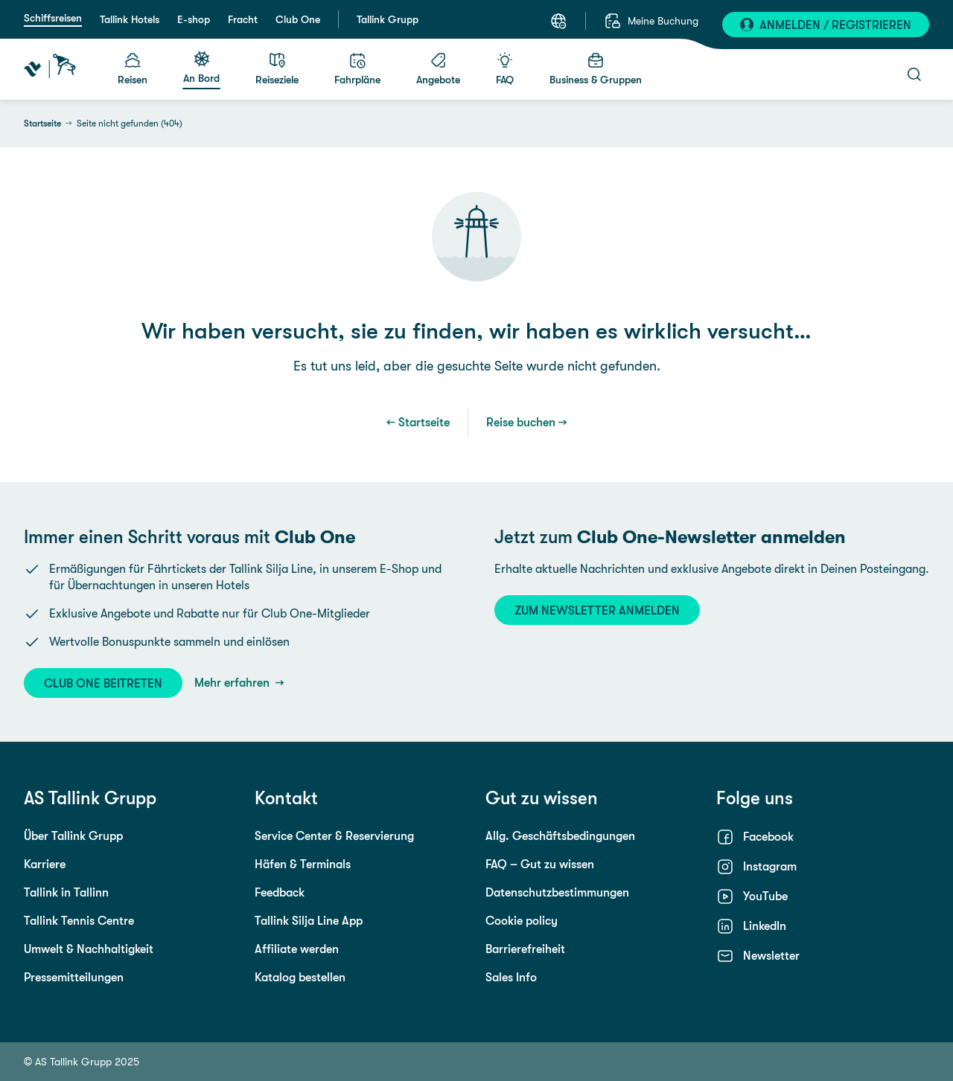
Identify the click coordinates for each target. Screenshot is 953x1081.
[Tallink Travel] (50, 69)
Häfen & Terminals (303, 864)
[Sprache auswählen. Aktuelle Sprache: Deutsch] (558, 21)
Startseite (42, 123)
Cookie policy (521, 921)
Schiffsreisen (53, 18)
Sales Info (511, 977)
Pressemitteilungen (74, 977)
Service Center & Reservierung (334, 836)
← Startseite (418, 422)
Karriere (45, 864)
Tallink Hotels (129, 19)
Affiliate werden (297, 949)
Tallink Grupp (387, 19)
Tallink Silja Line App (309, 921)
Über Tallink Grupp (73, 836)
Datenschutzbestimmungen (557, 892)
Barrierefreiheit (525, 949)
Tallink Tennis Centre (79, 921)
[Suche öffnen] (914, 74)
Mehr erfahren (233, 683)
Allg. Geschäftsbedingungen (560, 836)
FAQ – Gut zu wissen (539, 864)
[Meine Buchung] (651, 21)
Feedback (280, 892)
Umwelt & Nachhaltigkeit (88, 949)
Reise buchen (520, 422)
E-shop (193, 19)
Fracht (243, 19)
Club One (297, 19)
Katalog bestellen (300, 977)
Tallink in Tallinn (66, 892)
